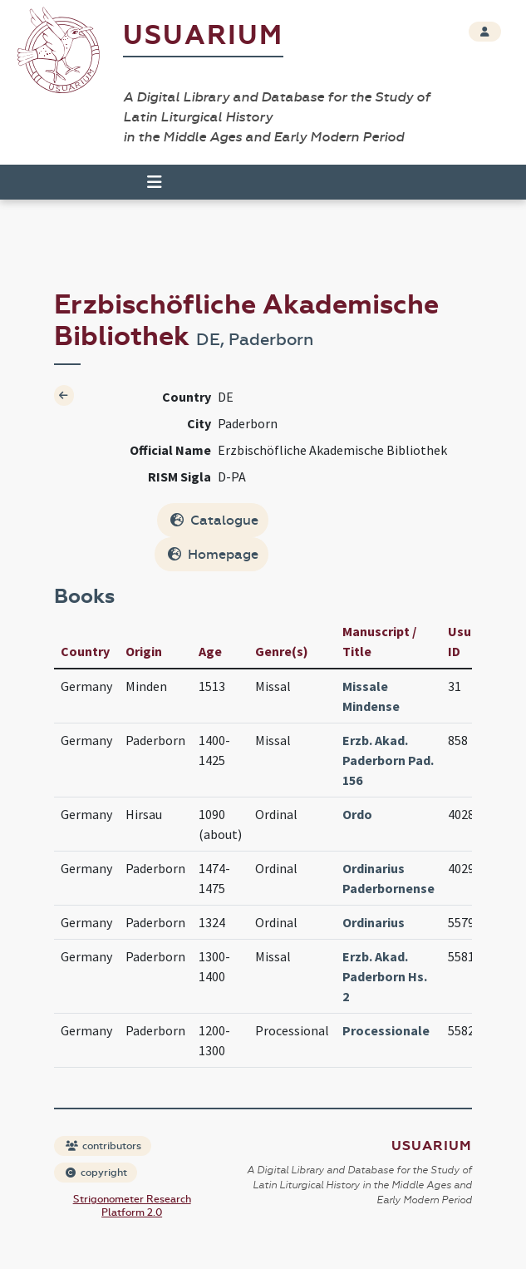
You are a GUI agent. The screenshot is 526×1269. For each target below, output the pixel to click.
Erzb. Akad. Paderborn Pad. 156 (388, 760)
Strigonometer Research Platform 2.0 (132, 1205)
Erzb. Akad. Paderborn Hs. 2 (384, 976)
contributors (103, 1146)
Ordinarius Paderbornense (388, 878)
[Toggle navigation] (154, 182)
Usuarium (203, 35)
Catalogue (214, 520)
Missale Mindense (371, 696)
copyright (96, 1172)
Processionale (386, 1030)
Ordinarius (373, 922)
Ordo (357, 814)
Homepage (213, 554)
